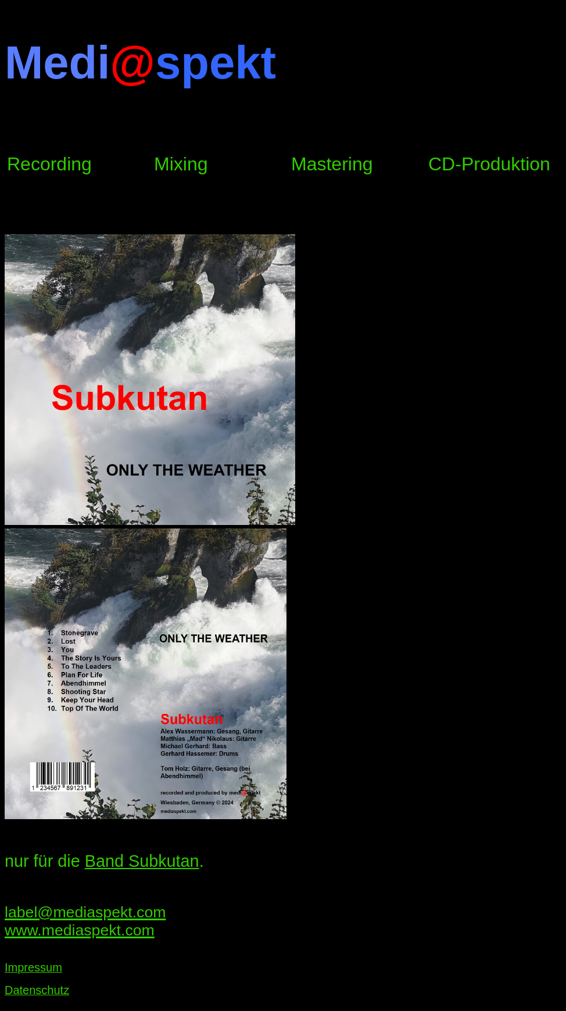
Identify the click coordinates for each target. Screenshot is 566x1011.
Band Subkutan (142, 861)
